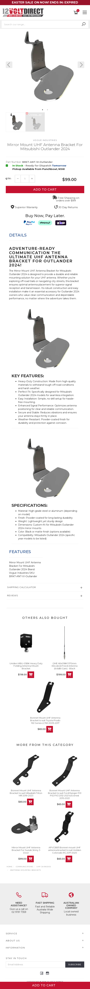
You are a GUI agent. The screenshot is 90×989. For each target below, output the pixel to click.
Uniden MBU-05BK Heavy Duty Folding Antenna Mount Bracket (26, 666)
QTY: (8, 179)
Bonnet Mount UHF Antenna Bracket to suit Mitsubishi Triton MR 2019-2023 (26, 793)
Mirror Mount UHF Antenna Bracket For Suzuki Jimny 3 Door (26, 850)
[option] (45, 68)
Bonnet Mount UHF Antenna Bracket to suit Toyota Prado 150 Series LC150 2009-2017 (45, 720)
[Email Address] (35, 964)
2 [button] (47, 109)
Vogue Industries (45, 140)
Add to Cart (45, 189)
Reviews (12, 595)
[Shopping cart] (76, 13)
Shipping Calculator (21, 587)
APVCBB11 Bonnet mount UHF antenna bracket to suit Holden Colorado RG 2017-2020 (64, 850)
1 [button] (42, 109)
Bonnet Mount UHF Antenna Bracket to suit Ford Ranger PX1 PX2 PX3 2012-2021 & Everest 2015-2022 (64, 794)
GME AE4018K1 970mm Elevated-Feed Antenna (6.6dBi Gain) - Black (64, 666)
